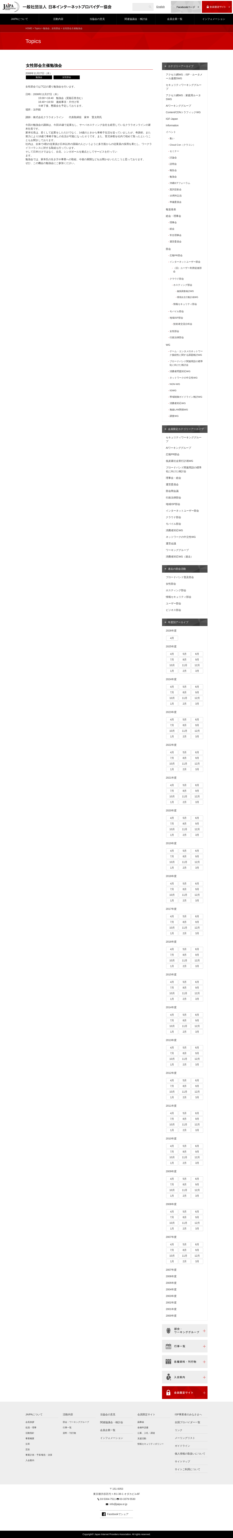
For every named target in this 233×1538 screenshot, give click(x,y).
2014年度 (171, 1007)
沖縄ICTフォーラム (180, 183)
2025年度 (171, 646)
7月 (172, 659)
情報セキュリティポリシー (150, 1444)
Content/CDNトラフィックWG (183, 112)
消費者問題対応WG (180, 371)
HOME (28, 28)
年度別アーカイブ (178, 622)
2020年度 (171, 810)
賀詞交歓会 (175, 189)
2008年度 (171, 1204)
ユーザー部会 (173, 603)
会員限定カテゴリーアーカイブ (186, 429)
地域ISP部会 (176, 317)
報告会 (173, 170)
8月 (185, 659)
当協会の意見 (97, 18)
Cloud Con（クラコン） (182, 144)
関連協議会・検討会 (136, 18)
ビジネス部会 (173, 610)
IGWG (173, 390)
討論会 (173, 157)
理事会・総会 (173, 477)
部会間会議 (172, 491)
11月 (184, 665)
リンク (178, 1430)
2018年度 (171, 876)
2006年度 (171, 1276)
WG (168, 344)
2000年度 (171, 1315)
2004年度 (171, 1289)
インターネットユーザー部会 (185, 261)
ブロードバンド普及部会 (180, 577)
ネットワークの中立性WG (184, 377)
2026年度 (171, 630)
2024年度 (171, 679)
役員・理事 (30, 1427)
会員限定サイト (146, 1414)
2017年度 (171, 908)
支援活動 (141, 1438)
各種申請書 (142, 1427)
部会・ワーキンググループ (76, 1422)
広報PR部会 (176, 255)
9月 (197, 659)
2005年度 (171, 1282)
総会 (172, 228)
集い (172, 138)
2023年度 (171, 712)
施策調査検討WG (185, 291)
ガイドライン (182, 1445)
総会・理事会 (173, 216)
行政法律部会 (177, 337)
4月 (172, 638)
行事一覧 (67, 1427)
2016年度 (171, 941)
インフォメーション (213, 18)
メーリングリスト (185, 1437)
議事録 (140, 1422)
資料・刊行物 (69, 1433)
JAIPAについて (19, 18)
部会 (168, 248)
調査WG (174, 416)
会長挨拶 (29, 1422)
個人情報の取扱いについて (190, 1453)
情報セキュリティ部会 (185, 304)
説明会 (173, 164)
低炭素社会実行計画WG (179, 460)
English (160, 6)
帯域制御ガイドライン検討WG (186, 396)
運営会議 (171, 543)
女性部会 (56, 28)
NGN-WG (175, 384)
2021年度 (171, 777)
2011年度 (171, 1105)
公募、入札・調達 (146, 1433)
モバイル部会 (177, 311)
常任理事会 (175, 235)
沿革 (27, 1444)
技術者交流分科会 (182, 324)
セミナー (174, 151)
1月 (172, 670)
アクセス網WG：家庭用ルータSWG (183, 97)
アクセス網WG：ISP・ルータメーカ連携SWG (184, 76)
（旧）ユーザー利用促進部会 (187, 270)
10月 (172, 665)
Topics (37, 28)
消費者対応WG (178, 403)
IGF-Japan (172, 118)
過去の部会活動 (177, 568)
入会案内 (29, 1460)
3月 (197, 670)
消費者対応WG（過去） (179, 556)
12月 (197, 665)
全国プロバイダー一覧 (187, 1422)
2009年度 (171, 1171)
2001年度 (171, 1309)
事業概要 (29, 1438)
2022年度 (171, 744)
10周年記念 (176, 195)
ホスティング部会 (182, 285)
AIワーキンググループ (178, 105)
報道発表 (171, 209)
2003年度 (171, 1296)
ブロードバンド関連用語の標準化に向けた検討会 (186, 363)
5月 (185, 653)
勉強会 (46, 28)
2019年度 (171, 843)
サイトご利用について (187, 1469)
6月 (197, 653)
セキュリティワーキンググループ (184, 86)
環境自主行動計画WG (187, 297)
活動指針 (29, 1433)
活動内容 (58, 18)
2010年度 (171, 1138)
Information (172, 125)
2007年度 (171, 1236)
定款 (27, 1449)
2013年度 (171, 1040)
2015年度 (171, 974)
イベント (171, 131)
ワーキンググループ (177, 550)
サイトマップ (182, 1461)
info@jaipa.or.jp (118, 1504)
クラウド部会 (177, 278)
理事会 (173, 222)
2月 (185, 670)
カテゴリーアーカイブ (180, 66)
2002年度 (171, 1302)
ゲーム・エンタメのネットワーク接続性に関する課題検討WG (186, 353)
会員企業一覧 (174, 18)
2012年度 (171, 1072)
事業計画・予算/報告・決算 (38, 1455)
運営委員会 (175, 241)
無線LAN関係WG (179, 409)
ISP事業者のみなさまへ (188, 1414)
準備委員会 (175, 202)
